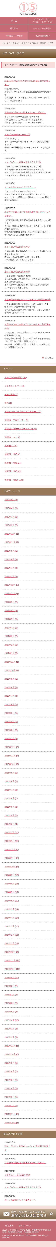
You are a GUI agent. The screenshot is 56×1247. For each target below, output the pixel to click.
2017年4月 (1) (11, 628)
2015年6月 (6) (11, 798)
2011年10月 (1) (11, 1122)
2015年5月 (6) (11, 807)
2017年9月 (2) (11, 602)
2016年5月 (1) (11, 713)
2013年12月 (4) (11, 952)
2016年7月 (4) (11, 696)
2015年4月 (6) (11, 815)
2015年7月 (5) (11, 790)
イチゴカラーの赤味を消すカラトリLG (22, 162)
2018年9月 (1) (11, 551)
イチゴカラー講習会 (42, 28)
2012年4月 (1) (11, 1088)
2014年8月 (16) (11, 883)
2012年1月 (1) (11, 1105)
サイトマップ (25, 1225)
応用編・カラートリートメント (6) (20, 428)
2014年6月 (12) (11, 901)
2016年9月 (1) (11, 679)
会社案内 (9, 1225)
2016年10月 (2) (11, 670)
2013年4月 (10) (11, 1020)
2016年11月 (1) (11, 662)
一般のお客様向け (42, 36)
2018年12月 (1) (11, 534)
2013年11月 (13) (12, 960)
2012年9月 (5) (11, 1063)
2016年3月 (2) (11, 730)
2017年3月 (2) (11, 636)
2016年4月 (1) (11, 721)
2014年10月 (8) (11, 866)
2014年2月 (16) (11, 935)
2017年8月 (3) (11, 610)
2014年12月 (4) (11, 849)
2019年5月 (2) (11, 499)
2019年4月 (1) (11, 508)
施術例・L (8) (10, 445)
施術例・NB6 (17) (12, 463)
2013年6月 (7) (11, 1003)
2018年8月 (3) (11, 559)
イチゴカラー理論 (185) (15, 377)
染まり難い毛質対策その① (17, 271)
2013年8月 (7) (11, 986)
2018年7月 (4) (11, 568)
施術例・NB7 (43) (12, 471)
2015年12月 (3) (11, 747)
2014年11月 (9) (11, 858)
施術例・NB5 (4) (12, 454)
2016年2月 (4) (11, 738)
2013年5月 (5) (11, 1011)
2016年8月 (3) (11, 687)
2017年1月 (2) (11, 653)
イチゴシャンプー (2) (14, 386)
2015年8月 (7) (11, 781)
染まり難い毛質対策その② (17, 247)
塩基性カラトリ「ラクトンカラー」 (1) (22, 411)
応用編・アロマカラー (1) (16, 420)
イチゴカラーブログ (14, 36)
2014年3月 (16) (11, 926)
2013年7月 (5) (11, 994)
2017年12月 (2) (11, 585)
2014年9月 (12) (11, 875)
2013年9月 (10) (11, 977)
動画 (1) (8, 403)
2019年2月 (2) (11, 525)
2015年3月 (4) (11, 824)
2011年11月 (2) (11, 1114)
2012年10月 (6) (11, 1054)
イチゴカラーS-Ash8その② (17, 134)
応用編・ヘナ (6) (12, 437)
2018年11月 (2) (11, 542)
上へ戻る (49, 358)
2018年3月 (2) (11, 576)
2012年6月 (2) (11, 1080)
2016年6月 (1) (11, 704)
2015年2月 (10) (11, 832)
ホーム (14, 21)
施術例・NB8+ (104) (14, 480)
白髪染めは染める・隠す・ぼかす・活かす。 (25, 112)
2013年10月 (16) (12, 969)
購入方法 (14, 28)
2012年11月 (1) (11, 1046)
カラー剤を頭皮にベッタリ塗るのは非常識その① (27, 299)
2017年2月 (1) (11, 645)
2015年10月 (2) (11, 764)
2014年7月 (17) (11, 892)
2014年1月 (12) (11, 943)
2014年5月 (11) (11, 909)
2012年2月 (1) (11, 1097)
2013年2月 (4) (11, 1037)
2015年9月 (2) (11, 773)
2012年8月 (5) (11, 1071)
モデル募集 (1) (11, 394)
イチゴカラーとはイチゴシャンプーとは (42, 20)
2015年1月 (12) (11, 841)
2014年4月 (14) (11, 918)
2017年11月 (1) (11, 593)
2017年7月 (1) (11, 619)
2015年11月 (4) (11, 756)
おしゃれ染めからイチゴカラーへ (20, 187)
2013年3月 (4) (11, 1029)
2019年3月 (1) (11, 517)
